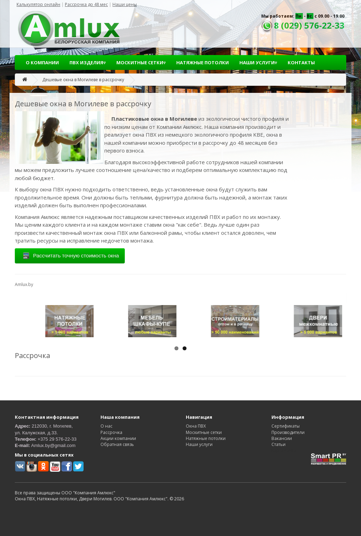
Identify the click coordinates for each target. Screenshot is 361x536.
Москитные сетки (204, 432)
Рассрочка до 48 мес (86, 4)
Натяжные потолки (206, 438)
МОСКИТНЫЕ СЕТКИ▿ (141, 62)
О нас (106, 426)
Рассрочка (111, 432)
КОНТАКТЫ (301, 62)
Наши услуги (199, 444)
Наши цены (124, 4)
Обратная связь (117, 444)
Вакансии (281, 438)
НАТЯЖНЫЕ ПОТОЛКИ (202, 62)
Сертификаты (285, 426)
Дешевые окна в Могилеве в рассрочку (83, 80)
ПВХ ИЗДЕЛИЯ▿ (87, 62)
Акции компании (118, 438)
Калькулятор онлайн (38, 4)
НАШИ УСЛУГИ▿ (258, 62)
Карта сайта (283, 450)
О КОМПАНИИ (42, 62)
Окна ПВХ (196, 426)
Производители (288, 432)
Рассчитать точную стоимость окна (70, 256)
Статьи (278, 444)
